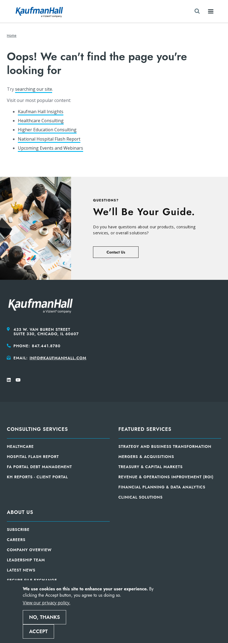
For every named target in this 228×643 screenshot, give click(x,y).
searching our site (33, 89)
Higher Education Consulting (47, 130)
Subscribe (18, 529)
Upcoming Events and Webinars (50, 148)
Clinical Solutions (141, 497)
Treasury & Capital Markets (151, 467)
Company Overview (29, 550)
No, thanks (44, 617)
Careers (16, 539)
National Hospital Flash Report (49, 139)
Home (11, 35)
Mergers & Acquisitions (146, 456)
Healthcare (20, 446)
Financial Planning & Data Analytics (162, 487)
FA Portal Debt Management (39, 467)
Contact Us (115, 252)
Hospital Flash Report (33, 456)
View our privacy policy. (46, 603)
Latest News (21, 570)
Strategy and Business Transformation (165, 446)
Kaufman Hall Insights (40, 112)
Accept (38, 631)
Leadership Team (26, 560)
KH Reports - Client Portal (37, 477)
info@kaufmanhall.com (58, 358)
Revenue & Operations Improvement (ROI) (166, 477)
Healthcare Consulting (41, 121)
